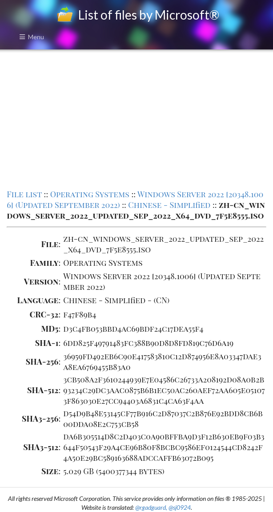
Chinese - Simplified (169, 204)
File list (24, 194)
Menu (31, 37)
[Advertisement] (137, 118)
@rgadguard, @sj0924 (163, 507)
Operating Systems (89, 194)
